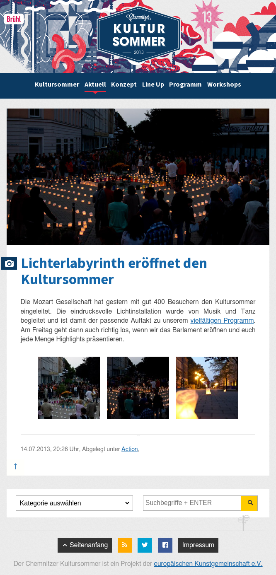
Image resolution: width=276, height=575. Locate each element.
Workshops (224, 84)
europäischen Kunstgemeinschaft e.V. (208, 564)
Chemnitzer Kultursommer (139, 34)
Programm (185, 84)
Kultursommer (57, 84)
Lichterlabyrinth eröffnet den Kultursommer (114, 271)
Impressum (198, 545)
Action (129, 449)
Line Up (153, 84)
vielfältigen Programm (222, 320)
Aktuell (95, 84)
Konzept (124, 84)
